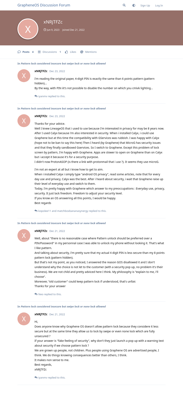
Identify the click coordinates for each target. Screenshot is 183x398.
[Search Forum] (124, 5)
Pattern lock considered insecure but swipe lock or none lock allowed (63, 63)
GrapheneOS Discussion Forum (43, 5)
